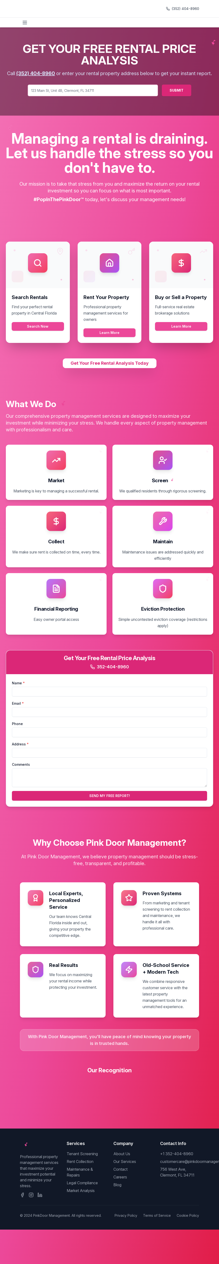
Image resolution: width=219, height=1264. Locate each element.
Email (18, 703)
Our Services (124, 1161)
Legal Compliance (82, 1182)
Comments (21, 764)
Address (20, 744)
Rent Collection (80, 1161)
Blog (117, 1184)
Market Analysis (81, 1190)
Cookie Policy (188, 1215)
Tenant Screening (82, 1153)
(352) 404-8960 (185, 9)
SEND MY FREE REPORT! (109, 796)
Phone (17, 724)
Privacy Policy (126, 1215)
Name (18, 683)
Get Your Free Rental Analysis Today (110, 363)
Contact (120, 1169)
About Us (121, 1153)
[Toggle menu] (25, 22)
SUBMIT (176, 90)
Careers (120, 1177)
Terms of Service (157, 1215)
